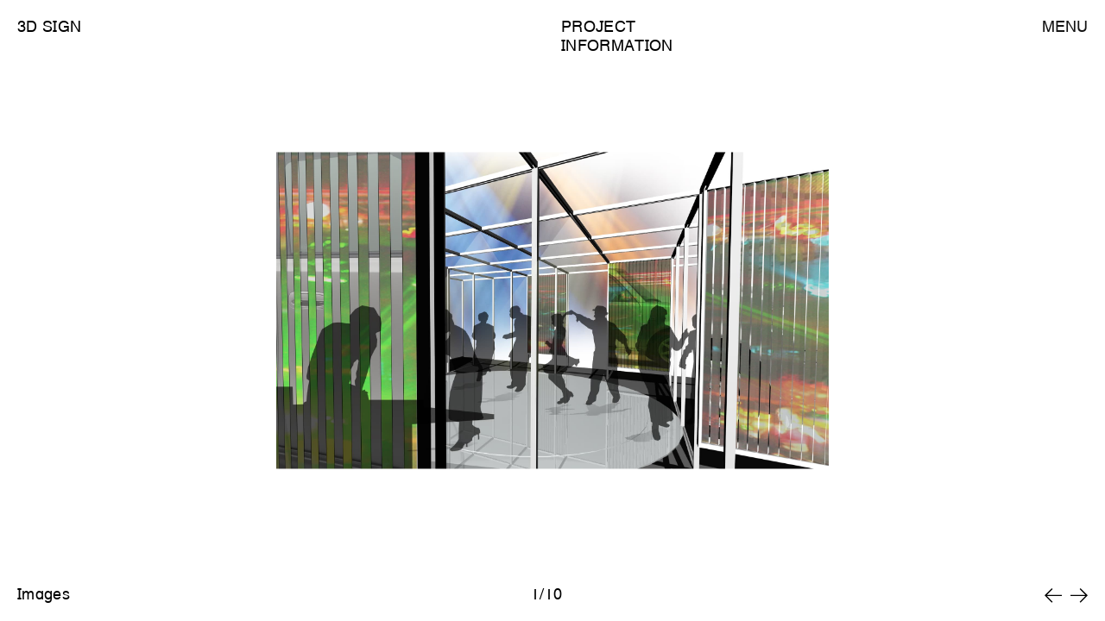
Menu (1065, 26)
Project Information (617, 35)
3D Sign (49, 26)
